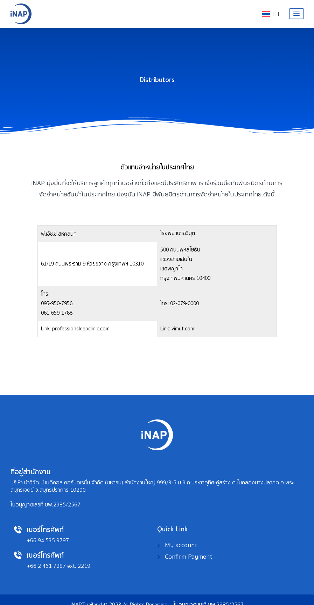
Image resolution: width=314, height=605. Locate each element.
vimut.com (236, 282)
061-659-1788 (189, 252)
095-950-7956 (189, 242)
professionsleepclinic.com (242, 247)
